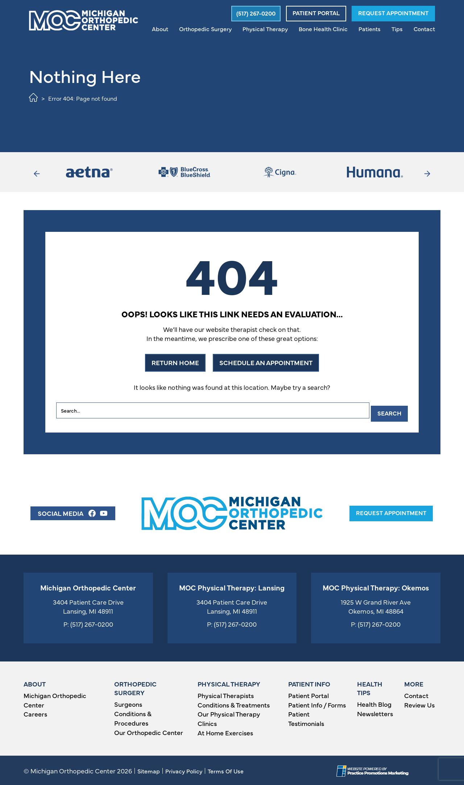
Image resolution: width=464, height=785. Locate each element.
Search (386, 411)
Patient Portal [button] (316, 13)
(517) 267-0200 (91, 622)
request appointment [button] (391, 511)
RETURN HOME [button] (175, 362)
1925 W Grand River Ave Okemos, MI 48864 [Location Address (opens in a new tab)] (376, 605)
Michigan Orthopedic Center (88, 586)
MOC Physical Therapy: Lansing (232, 586)
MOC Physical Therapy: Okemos (376, 586)
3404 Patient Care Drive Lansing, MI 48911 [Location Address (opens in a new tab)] (88, 605)
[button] (254, 13)
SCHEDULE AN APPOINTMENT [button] (265, 362)
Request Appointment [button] (393, 13)
